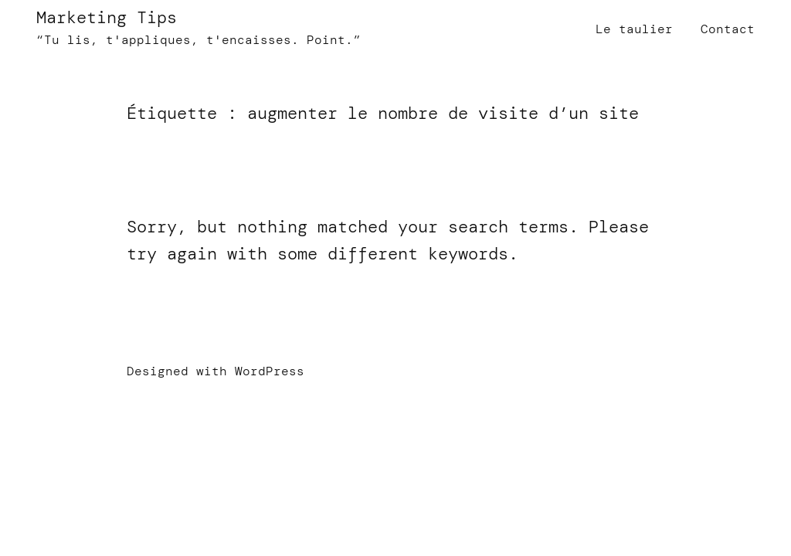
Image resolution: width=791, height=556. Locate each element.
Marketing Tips (106, 17)
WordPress (269, 371)
